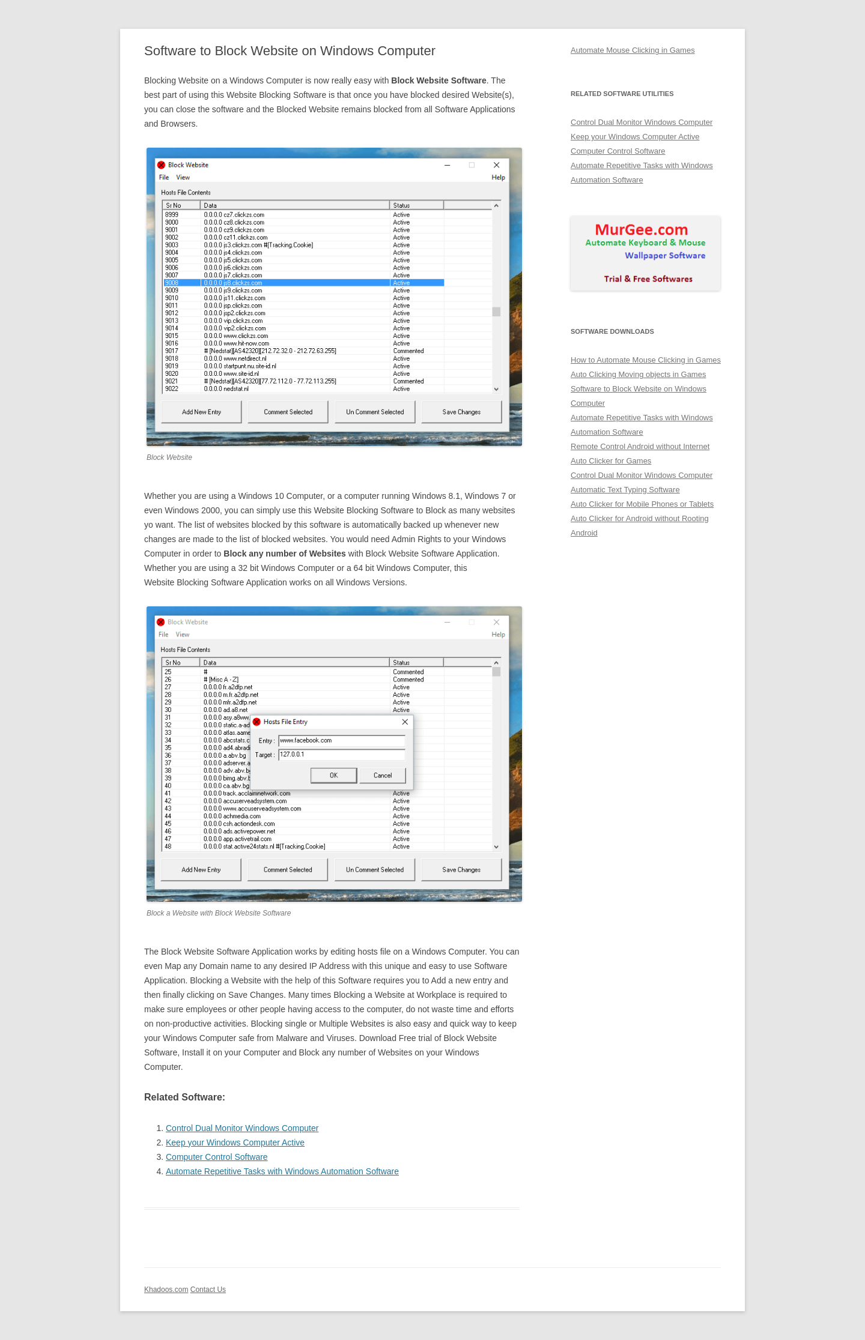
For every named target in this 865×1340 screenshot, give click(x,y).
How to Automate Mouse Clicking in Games (646, 359)
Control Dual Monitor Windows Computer (242, 1128)
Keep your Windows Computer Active (235, 1142)
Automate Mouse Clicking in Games (633, 50)
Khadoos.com (166, 1289)
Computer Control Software (217, 1157)
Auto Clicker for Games (611, 460)
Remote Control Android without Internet (640, 446)
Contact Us (208, 1289)
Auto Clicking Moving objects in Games (638, 374)
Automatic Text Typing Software (625, 489)
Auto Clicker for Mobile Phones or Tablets (642, 504)
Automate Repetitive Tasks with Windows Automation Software (282, 1171)
